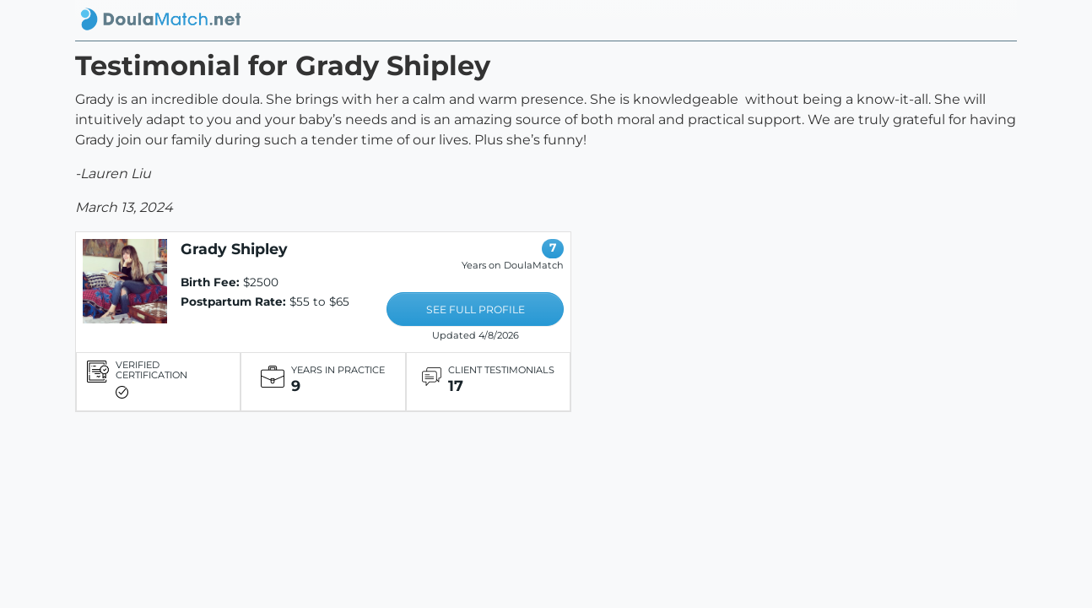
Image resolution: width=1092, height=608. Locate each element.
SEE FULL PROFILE (475, 309)
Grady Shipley (234, 249)
